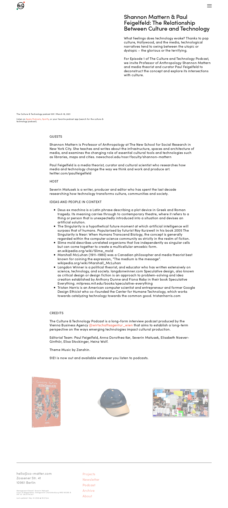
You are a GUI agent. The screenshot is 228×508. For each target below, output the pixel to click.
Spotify (45, 118)
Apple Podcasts (33, 118)
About (87, 495)
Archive (89, 490)
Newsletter (91, 479)
